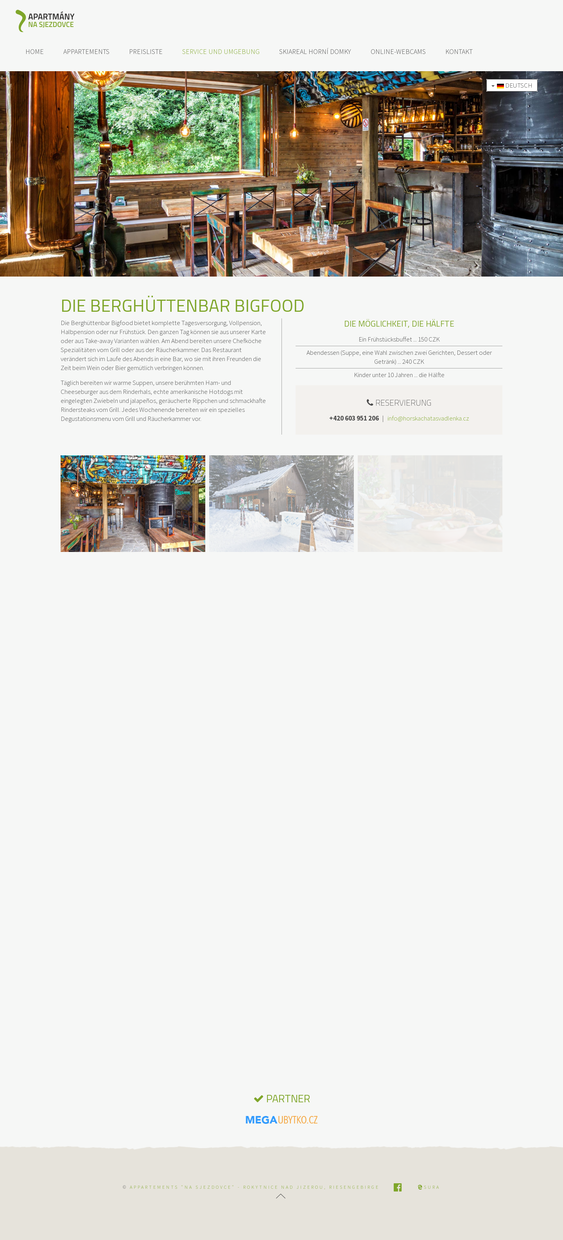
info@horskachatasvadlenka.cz (428, 418)
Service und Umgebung (221, 51)
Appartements (86, 51)
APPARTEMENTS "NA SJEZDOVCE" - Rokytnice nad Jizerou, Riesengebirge (255, 1187)
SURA (429, 1187)
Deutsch (512, 85)
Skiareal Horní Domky (315, 51)
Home (34, 51)
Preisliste (146, 51)
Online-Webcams (398, 51)
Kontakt (459, 51)
